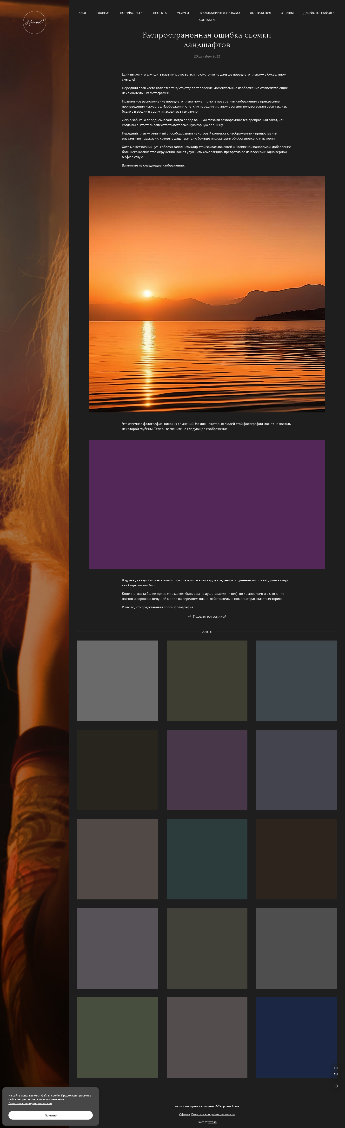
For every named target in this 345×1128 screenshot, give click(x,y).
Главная (103, 13)
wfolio (212, 1122)
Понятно (51, 1115)
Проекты (160, 13)
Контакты (207, 20)
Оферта (184, 1114)
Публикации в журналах (219, 13)
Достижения (260, 13)
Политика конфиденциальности (213, 1114)
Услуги (183, 13)
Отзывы (287, 13)
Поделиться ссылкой (209, 617)
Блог (83, 13)
